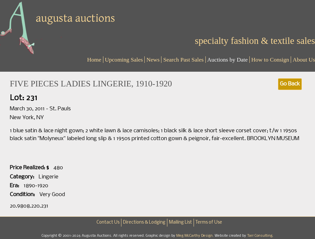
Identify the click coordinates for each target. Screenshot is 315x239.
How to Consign (270, 59)
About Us (304, 59)
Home (94, 59)
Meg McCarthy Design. (195, 236)
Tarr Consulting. (260, 236)
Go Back (290, 84)
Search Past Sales (183, 59)
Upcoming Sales (124, 59)
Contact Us (107, 222)
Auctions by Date (227, 59)
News (152, 59)
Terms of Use (209, 222)
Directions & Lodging (144, 222)
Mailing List (180, 222)
